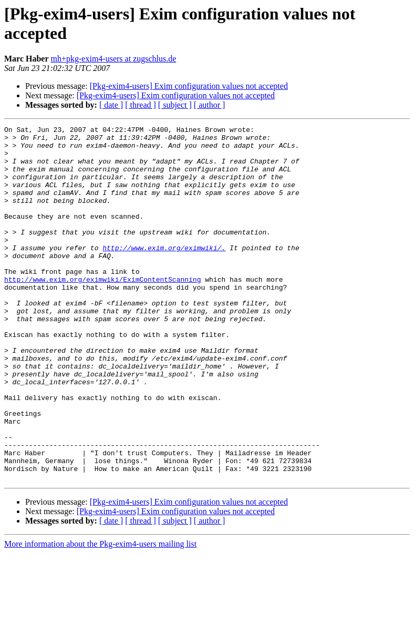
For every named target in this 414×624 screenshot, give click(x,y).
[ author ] (209, 104)
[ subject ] (175, 104)
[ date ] (111, 104)
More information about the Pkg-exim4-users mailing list (100, 614)
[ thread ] (140, 104)
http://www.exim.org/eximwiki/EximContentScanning (102, 310)
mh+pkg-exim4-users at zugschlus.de (114, 58)
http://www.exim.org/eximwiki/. (163, 273)
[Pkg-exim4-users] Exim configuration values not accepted (189, 85)
